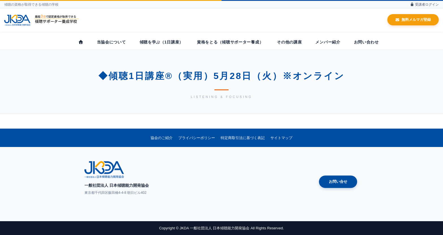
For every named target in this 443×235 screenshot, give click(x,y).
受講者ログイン (424, 4)
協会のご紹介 (162, 138)
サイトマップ (281, 138)
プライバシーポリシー (196, 138)
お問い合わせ (366, 42)
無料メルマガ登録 (413, 19)
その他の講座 (289, 42)
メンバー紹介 (327, 42)
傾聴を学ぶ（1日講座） (162, 42)
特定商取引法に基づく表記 (243, 138)
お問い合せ (338, 182)
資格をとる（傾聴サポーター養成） (230, 42)
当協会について (111, 42)
